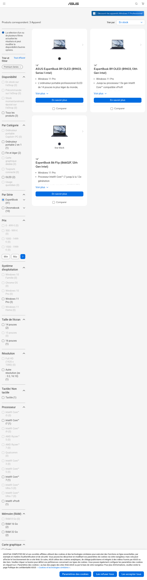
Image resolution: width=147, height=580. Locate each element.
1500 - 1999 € (12, 248)
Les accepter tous (131, 574)
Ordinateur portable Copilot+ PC (14, 133)
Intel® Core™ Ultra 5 (12, 486)
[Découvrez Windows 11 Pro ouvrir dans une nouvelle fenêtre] (118, 16)
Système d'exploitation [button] (13, 267)
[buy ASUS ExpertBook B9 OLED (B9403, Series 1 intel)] (59, 71)
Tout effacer (19, 58)
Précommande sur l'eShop (13, 92)
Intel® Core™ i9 (12, 430)
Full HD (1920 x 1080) (11, 361)
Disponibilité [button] (13, 77)
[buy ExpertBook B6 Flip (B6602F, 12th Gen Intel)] (59, 165)
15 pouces (11, 334)
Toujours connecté (12, 171)
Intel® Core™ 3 (12, 462)
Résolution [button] (13, 353)
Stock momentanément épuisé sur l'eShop (15, 103)
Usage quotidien (12, 184)
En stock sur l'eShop (12, 84)
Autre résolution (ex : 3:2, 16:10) (13, 374)
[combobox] (130, 22)
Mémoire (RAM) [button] (13, 513)
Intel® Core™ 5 (12, 470)
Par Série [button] (13, 194)
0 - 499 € (12, 225)
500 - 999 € (12, 232)
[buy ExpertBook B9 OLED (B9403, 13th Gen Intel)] (118, 71)
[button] (4, 3)
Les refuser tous (105, 574)
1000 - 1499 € (12, 240)
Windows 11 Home (12, 308)
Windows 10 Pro (12, 292)
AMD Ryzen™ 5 (13, 438)
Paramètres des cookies (75, 574)
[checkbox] (13, 133)
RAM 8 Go (13, 518)
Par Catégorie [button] (13, 125)
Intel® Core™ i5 (12, 414)
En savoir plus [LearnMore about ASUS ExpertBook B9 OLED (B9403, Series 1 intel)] (59, 100)
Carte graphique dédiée (11, 161)
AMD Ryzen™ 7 (13, 446)
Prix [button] (13, 220)
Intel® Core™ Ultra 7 (12, 494)
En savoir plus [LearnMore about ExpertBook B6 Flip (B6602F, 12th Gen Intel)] (59, 193)
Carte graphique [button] (13, 544)
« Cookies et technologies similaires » (54, 567)
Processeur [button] (13, 407)
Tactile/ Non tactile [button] (13, 390)
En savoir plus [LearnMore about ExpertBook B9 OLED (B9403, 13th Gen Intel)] (117, 100)
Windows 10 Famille (12, 276)
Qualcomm (11, 454)
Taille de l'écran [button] (13, 319)
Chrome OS (12, 284)
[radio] (59, 58)
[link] (73, 4)
